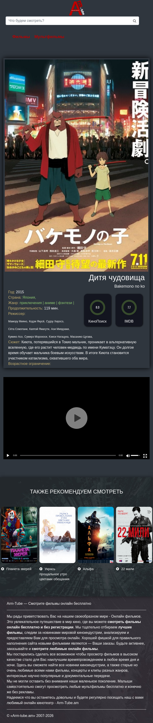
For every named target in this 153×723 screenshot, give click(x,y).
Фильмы (21, 36)
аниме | (51, 303)
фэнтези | (66, 303)
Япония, (29, 297)
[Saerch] (72, 20)
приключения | (32, 303)
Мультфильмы (49, 36)
